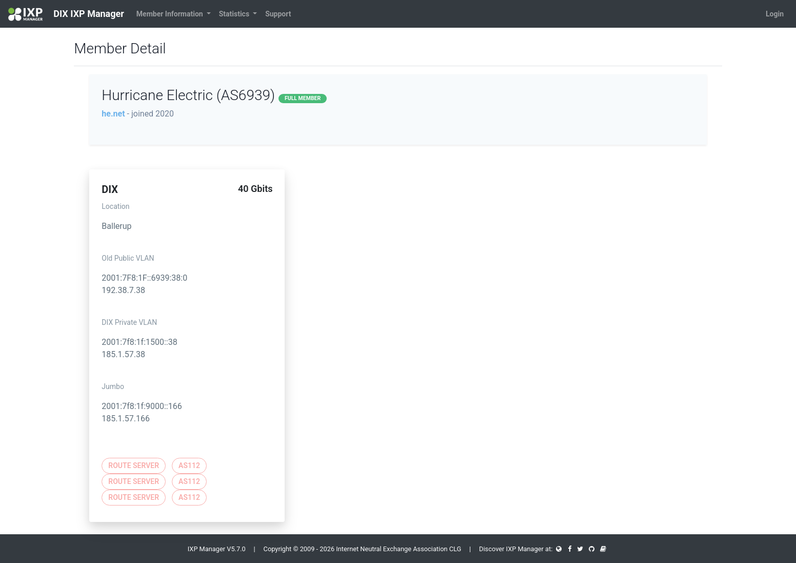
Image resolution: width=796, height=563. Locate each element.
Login (775, 14)
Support (278, 14)
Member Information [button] (170, 14)
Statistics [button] (235, 14)
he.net (113, 114)
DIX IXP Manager (66, 14)
